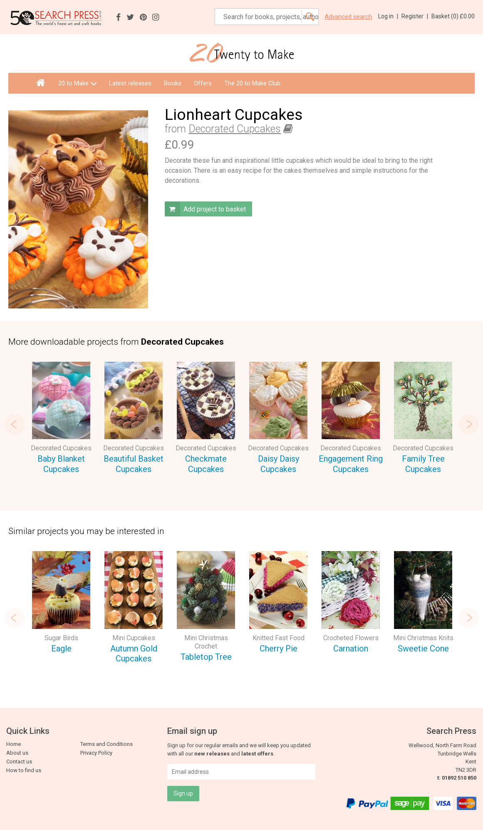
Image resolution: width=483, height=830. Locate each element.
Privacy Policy (96, 753)
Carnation (350, 649)
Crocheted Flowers (351, 638)
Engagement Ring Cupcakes (351, 464)
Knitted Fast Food (279, 638)
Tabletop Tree (206, 657)
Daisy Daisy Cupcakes (278, 464)
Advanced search (348, 17)
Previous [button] (14, 424)
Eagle (61, 649)
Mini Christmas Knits (423, 638)
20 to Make (77, 83)
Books (172, 83)
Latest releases (130, 83)
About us (17, 753)
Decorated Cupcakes (234, 129)
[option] (61, 419)
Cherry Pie (278, 649)
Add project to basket (205, 208)
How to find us (23, 770)
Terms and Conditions (106, 744)
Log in (388, 16)
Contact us (19, 761)
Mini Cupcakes (133, 638)
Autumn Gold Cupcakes (133, 654)
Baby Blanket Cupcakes (61, 464)
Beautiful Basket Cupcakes (133, 464)
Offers (203, 83)
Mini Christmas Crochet (206, 642)
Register (414, 16)
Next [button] (468, 424)
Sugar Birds (61, 638)
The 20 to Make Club (252, 83)
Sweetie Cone (423, 649)
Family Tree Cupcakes (423, 464)
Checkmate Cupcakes (206, 464)
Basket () (453, 16)
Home (13, 744)
